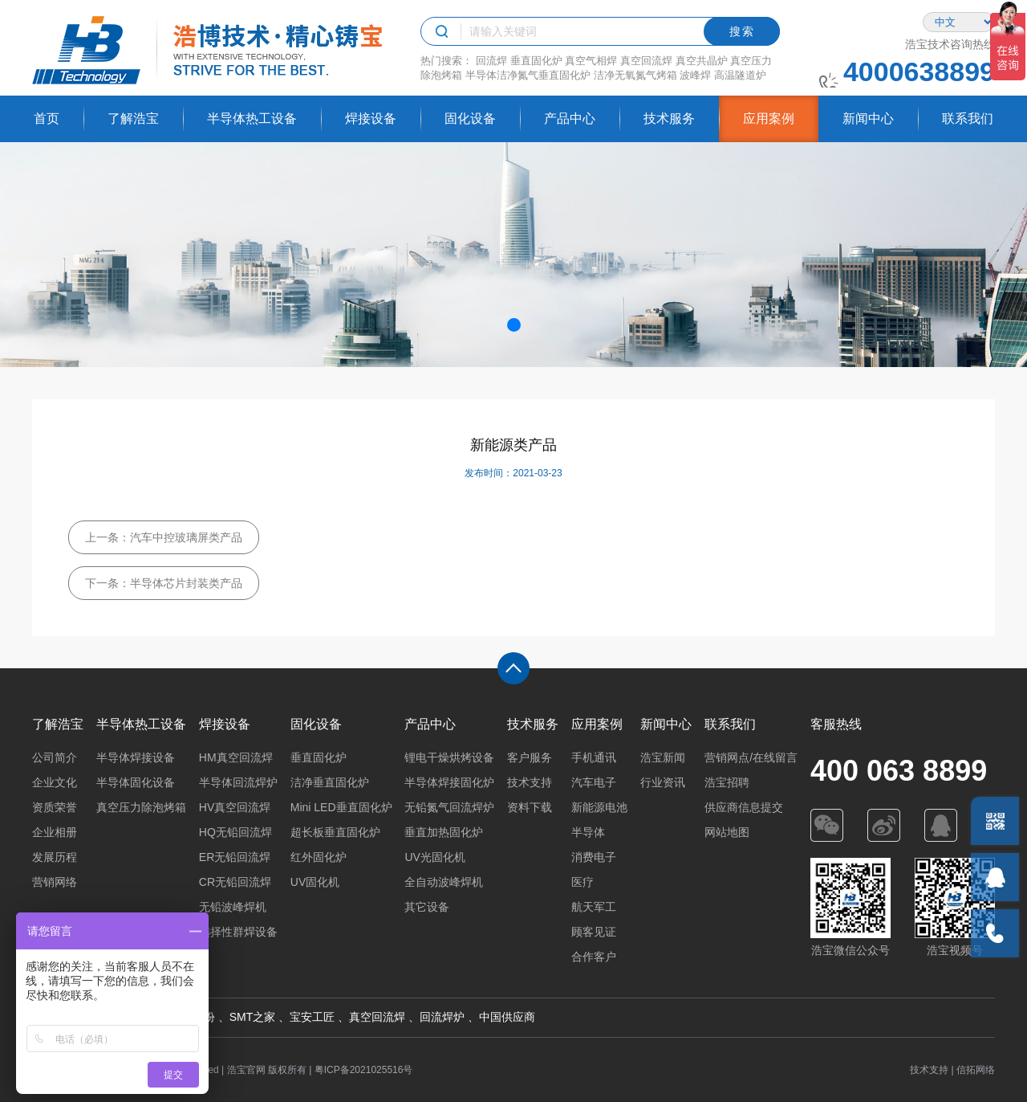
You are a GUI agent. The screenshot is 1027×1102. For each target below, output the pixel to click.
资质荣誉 (54, 807)
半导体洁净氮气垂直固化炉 (528, 75)
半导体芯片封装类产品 (186, 583)
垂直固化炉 (536, 61)
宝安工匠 (312, 1016)
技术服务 (669, 118)
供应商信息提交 (743, 807)
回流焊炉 (442, 1016)
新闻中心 (868, 118)
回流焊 (491, 61)
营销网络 (54, 881)
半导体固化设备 (135, 782)
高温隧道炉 (740, 75)
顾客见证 (593, 931)
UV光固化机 (434, 857)
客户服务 (529, 757)
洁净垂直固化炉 (329, 782)
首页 (46, 118)
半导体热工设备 (252, 118)
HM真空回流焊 (236, 757)
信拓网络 (975, 1069)
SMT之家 (252, 1016)
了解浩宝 (133, 118)
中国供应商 (507, 1016)
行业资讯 (662, 782)
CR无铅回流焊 (235, 881)
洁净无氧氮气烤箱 (635, 75)
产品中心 (569, 118)
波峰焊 (695, 75)
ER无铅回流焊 (234, 857)
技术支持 (529, 782)
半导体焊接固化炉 (449, 782)
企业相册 (54, 832)
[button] (514, 325)
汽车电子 (593, 782)
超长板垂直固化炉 (335, 832)
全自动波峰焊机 (443, 881)
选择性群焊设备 (238, 931)
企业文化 (54, 782)
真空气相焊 (591, 61)
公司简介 (54, 757)
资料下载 (529, 807)
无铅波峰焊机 (232, 906)
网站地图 (726, 832)
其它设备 (426, 906)
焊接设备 (370, 118)
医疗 (582, 881)
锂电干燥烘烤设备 (449, 757)
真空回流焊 (646, 61)
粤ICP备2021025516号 (364, 1069)
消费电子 (593, 857)
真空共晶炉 (702, 61)
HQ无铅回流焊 (235, 832)
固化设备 (470, 118)
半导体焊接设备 (135, 757)
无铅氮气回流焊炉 (449, 807)
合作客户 (593, 956)
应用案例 (768, 118)
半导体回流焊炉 (238, 782)
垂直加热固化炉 (443, 832)
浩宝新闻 (662, 757)
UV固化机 (314, 881)
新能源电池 (599, 807)
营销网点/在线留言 (751, 757)
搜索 (742, 31)
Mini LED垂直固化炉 (341, 807)
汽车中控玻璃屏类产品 (186, 537)
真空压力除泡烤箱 (141, 807)
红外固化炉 (318, 857)
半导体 (588, 832)
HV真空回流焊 (234, 807)
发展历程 (54, 857)
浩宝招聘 (726, 782)
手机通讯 (593, 757)
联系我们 (967, 118)
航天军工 (593, 906)
